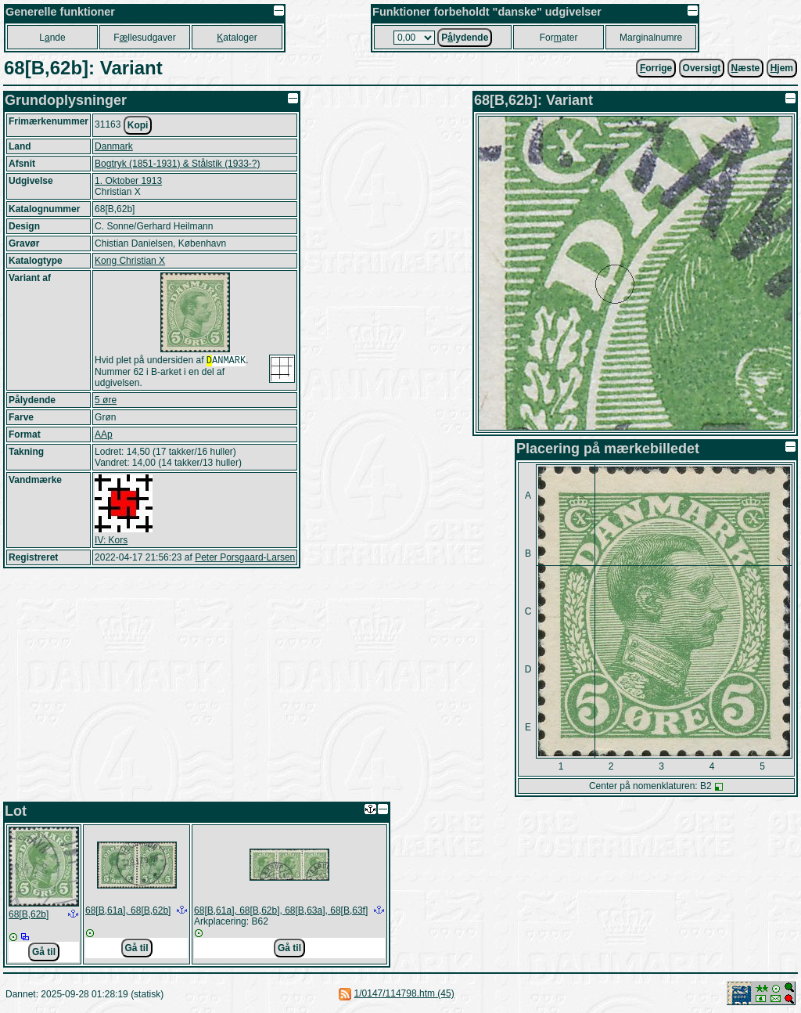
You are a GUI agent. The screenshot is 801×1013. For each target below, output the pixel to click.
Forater (559, 37)
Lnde (52, 37)
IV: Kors (111, 541)
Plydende (464, 37)
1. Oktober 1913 (128, 180)
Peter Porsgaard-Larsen (245, 558)
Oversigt (702, 68)
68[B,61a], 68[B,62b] (128, 910)
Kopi (138, 125)
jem (781, 68)
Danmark (114, 146)
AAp (104, 436)
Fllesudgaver (144, 37)
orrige (656, 68)
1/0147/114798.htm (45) (404, 993)
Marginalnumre (651, 37)
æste (745, 68)
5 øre (106, 401)
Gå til (44, 951)
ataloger (237, 37)
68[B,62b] (28, 914)
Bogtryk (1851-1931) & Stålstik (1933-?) (177, 163)
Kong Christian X (130, 260)
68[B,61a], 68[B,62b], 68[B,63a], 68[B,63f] (281, 910)
